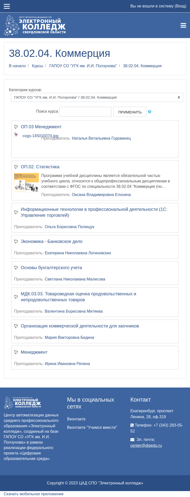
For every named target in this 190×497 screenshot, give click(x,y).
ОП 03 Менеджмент (41, 126)
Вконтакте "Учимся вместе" (92, 427)
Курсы (37, 66)
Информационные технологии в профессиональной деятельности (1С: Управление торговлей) (94, 212)
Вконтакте (76, 419)
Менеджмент (34, 352)
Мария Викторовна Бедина (69, 337)
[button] (150, 112)
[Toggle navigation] (183, 25)
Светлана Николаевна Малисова (75, 279)
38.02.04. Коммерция (142, 66)
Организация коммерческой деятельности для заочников (80, 326)
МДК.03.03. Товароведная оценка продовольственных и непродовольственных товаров (78, 296)
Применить (130, 112)
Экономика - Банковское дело (52, 241)
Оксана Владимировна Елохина (101, 195)
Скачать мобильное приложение (34, 494)
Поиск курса (47, 111)
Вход (180, 6)
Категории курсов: (25, 90)
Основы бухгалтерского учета (51, 267)
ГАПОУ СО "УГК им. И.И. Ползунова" (83, 66)
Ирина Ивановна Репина (67, 364)
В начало (17, 66)
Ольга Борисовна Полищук (69, 227)
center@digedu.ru (146, 445)
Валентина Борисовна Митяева (74, 311)
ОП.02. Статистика (40, 166)
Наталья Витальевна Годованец (101, 138)
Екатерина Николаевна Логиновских (78, 253)
